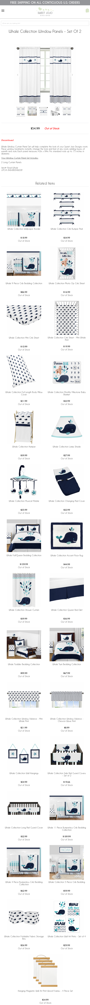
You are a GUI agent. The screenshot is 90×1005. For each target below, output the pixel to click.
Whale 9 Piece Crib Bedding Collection (24, 283)
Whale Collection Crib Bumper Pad (67, 229)
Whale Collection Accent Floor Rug (67, 555)
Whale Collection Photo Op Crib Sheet (67, 283)
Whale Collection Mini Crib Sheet (24, 337)
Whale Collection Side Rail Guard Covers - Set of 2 (67, 774)
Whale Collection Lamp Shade (67, 446)
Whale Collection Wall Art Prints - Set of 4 (67, 936)
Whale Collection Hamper (24, 446)
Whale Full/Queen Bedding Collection (23, 555)
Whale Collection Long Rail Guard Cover (24, 827)
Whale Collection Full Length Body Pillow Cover (23, 393)
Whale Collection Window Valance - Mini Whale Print (24, 720)
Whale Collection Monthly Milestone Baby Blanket (67, 393)
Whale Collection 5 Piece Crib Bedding (66, 882)
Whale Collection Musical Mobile (24, 501)
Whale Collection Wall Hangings (24, 773)
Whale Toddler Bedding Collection (24, 664)
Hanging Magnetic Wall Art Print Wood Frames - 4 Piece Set (45, 991)
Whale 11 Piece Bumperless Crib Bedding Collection (67, 828)
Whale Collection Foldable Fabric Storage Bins (24, 937)
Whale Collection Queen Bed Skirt (66, 610)
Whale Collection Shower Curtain (24, 610)
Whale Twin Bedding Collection (66, 664)
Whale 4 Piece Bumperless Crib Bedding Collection (24, 883)
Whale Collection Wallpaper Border (23, 229)
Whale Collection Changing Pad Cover (67, 501)
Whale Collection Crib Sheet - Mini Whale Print (67, 338)
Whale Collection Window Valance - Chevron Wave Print (66, 720)
